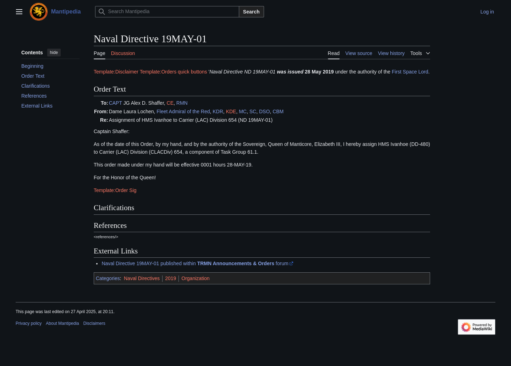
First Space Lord (410, 72)
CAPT (115, 103)
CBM (278, 111)
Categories (108, 278)
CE (170, 103)
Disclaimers (94, 323)
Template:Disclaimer (116, 72)
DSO (264, 111)
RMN (182, 103)
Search (251, 12)
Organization (195, 278)
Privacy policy (29, 323)
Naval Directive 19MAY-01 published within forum (194, 263)
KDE (231, 111)
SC (252, 111)
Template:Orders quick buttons (173, 72)
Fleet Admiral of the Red (183, 111)
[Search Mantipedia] (167, 11)
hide (54, 52)
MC (243, 111)
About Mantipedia (62, 323)
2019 (170, 278)
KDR (218, 111)
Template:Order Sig (115, 190)
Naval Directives (142, 278)
